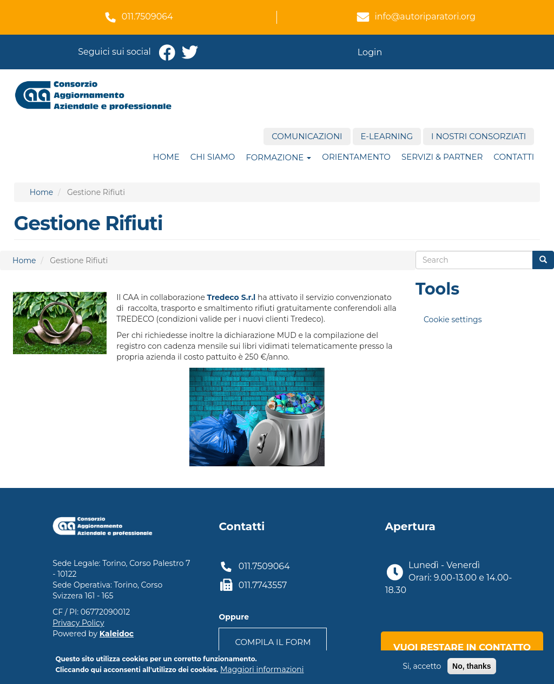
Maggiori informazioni (262, 671)
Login (370, 52)
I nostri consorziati (478, 136)
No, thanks (471, 668)
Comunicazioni (307, 136)
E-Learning (387, 136)
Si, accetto (422, 668)
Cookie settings (453, 319)
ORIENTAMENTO (356, 157)
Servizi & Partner (442, 157)
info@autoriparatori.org (425, 16)
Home (166, 157)
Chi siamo (212, 157)
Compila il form (273, 642)
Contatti (513, 157)
